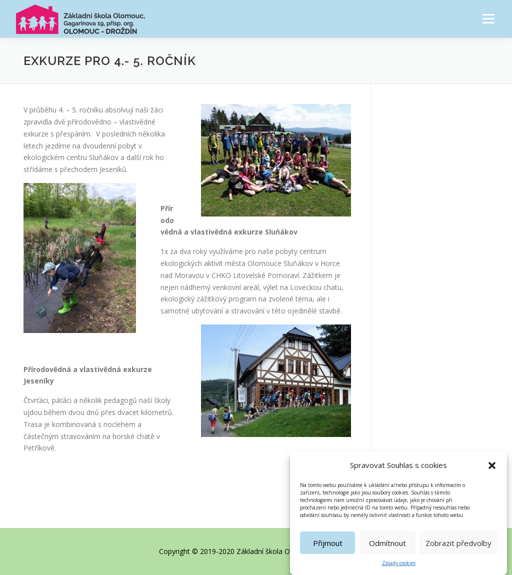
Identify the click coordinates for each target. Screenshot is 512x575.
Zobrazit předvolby (459, 547)
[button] (492, 469)
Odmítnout (387, 547)
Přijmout (327, 547)
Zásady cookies (399, 567)
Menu (488, 19)
